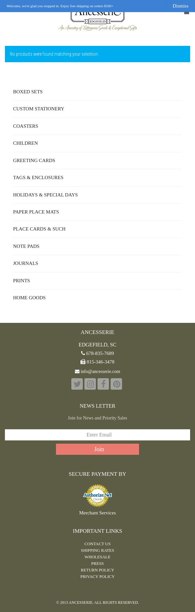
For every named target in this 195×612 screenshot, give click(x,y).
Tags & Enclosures (38, 177)
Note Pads (26, 246)
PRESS (97, 563)
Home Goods (29, 297)
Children (25, 143)
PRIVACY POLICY (97, 576)
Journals (25, 263)
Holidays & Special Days (45, 194)
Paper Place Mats (36, 211)
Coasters (25, 126)
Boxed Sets (28, 91)
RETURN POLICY (97, 569)
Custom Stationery (38, 108)
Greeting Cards (34, 160)
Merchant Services (97, 513)
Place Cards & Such (39, 229)
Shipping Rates (97, 550)
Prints (21, 280)
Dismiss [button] (180, 6)
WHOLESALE (97, 556)
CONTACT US (97, 543)
